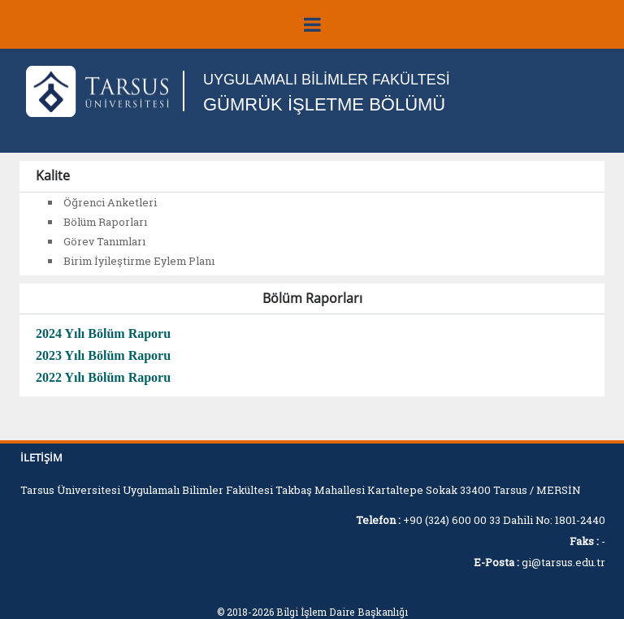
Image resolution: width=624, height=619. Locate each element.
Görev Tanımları (104, 241)
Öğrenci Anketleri (110, 202)
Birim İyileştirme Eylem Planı (138, 260)
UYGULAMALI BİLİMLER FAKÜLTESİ (326, 79)
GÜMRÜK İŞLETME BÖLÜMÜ (324, 104)
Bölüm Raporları (105, 221)
